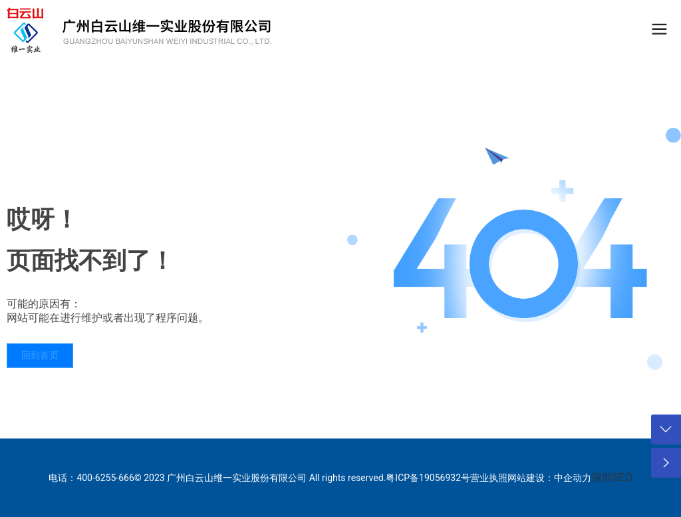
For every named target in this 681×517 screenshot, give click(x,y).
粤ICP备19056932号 (428, 477)
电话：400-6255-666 (91, 477)
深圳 (602, 477)
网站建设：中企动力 (549, 477)
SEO (622, 477)
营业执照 (488, 477)
